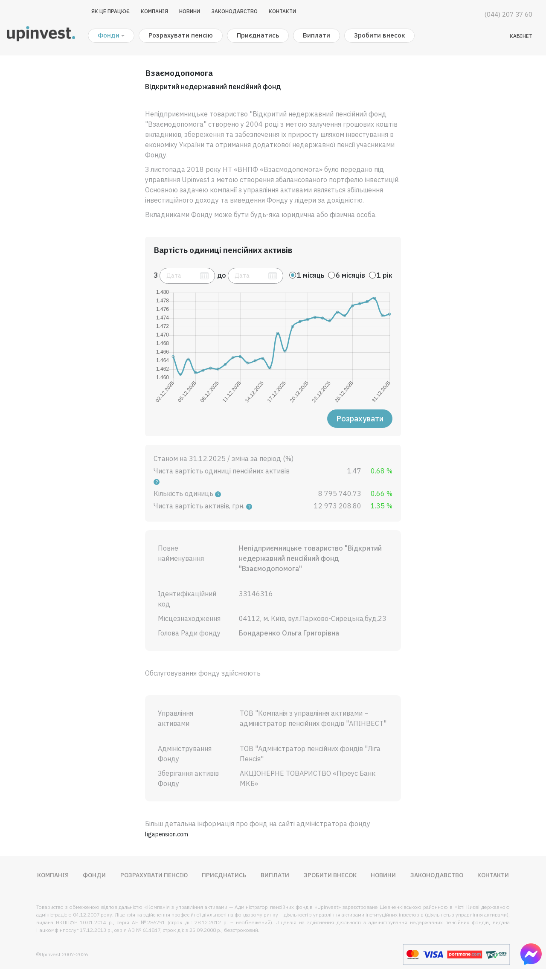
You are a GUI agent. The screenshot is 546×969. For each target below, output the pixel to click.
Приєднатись (258, 35)
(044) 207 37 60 (508, 14)
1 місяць (310, 275)
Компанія (154, 11)
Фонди (94, 875)
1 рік (384, 275)
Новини (189, 11)
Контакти (282, 11)
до (221, 275)
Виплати (316, 35)
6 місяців (350, 275)
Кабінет (521, 36)
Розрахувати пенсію (180, 35)
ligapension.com (166, 834)
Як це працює (110, 11)
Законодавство (234, 11)
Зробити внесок (379, 35)
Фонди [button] (108, 35)
